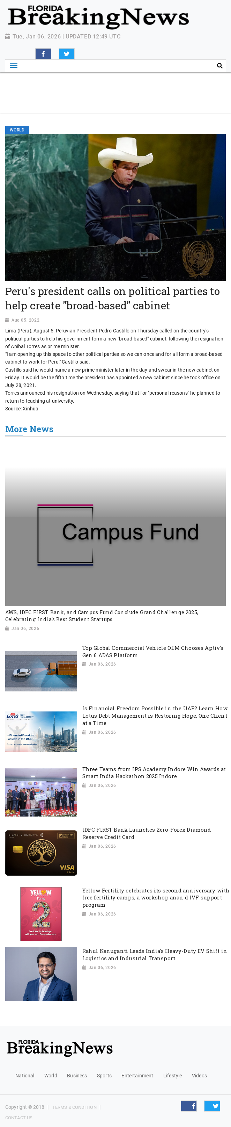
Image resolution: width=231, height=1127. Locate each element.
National (24, 1075)
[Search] (173, 66)
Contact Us (18, 1117)
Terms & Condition (74, 1107)
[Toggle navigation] (13, 66)
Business (77, 1075)
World (50, 1075)
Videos (199, 1075)
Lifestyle (172, 1075)
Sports (104, 1075)
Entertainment (137, 1075)
